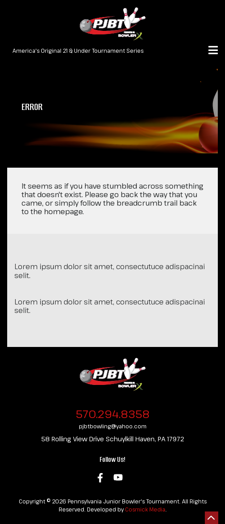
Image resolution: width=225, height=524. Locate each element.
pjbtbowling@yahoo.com (113, 426)
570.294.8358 (113, 413)
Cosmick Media (145, 509)
